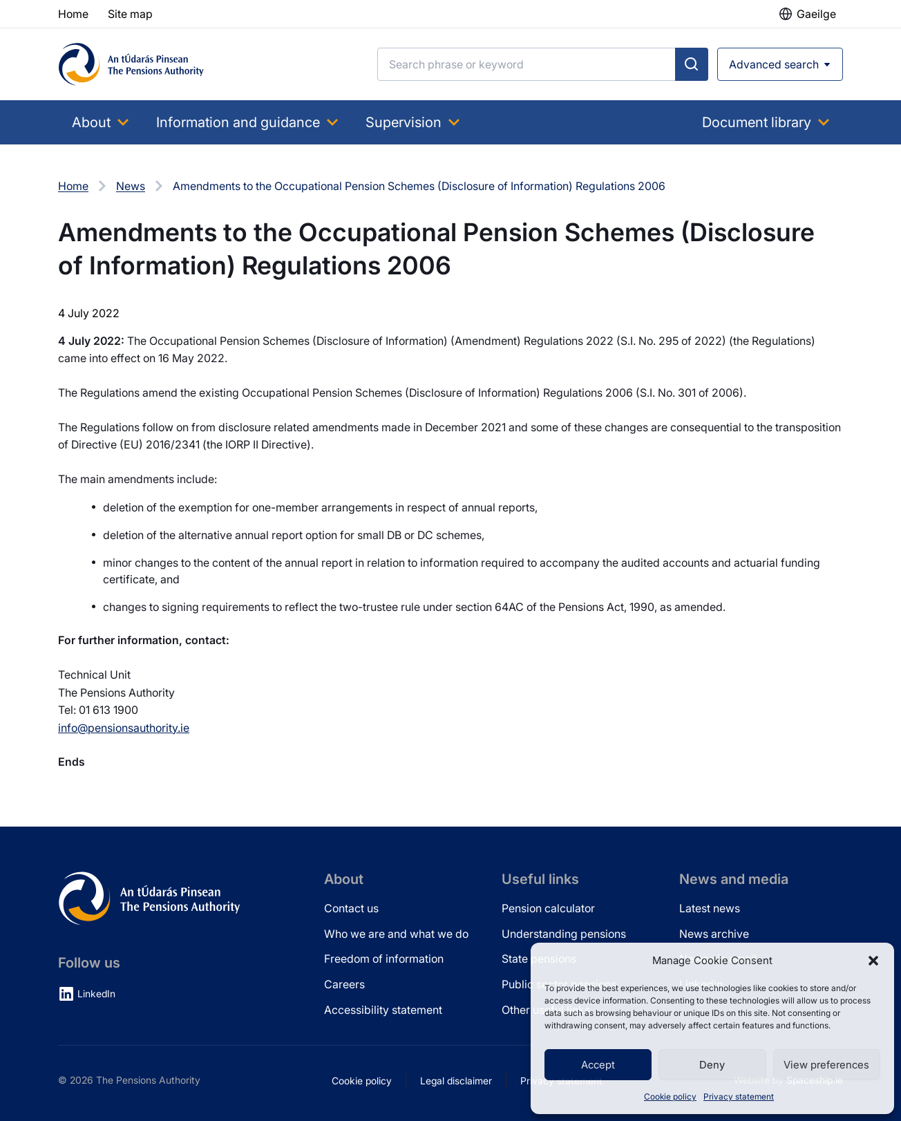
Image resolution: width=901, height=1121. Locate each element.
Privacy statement (738, 1096)
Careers (344, 984)
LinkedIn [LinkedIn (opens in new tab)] (96, 993)
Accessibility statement (383, 1010)
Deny (712, 1064)
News (130, 186)
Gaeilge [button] (816, 14)
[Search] (526, 64)
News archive (714, 934)
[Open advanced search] (780, 64)
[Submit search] (691, 64)
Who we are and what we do (396, 934)
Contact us (351, 908)
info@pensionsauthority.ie (123, 728)
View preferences (826, 1064)
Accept (598, 1064)
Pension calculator (548, 908)
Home (73, 186)
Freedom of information (384, 958)
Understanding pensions (564, 934)
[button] (873, 961)
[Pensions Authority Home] (131, 64)
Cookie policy (670, 1096)
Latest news (709, 908)
